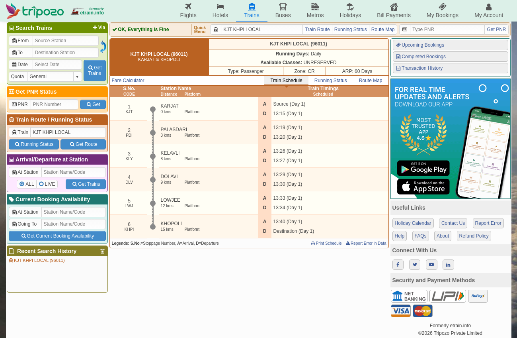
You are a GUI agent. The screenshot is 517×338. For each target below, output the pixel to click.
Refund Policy (474, 236)
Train (20, 132)
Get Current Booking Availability (57, 236)
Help (400, 236)
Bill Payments (394, 10)
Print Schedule (326, 243)
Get (93, 104)
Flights (188, 10)
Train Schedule (286, 80)
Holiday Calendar (413, 223)
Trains (251, 10)
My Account (488, 10)
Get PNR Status (32, 91)
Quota (17, 76)
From (20, 40)
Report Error (488, 223)
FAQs (421, 236)
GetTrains (94, 70)
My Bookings (442, 10)
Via (98, 27)
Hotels (220, 10)
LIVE (50, 184)
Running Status (71, 119)
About (443, 236)
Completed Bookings (420, 56)
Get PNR (496, 29)
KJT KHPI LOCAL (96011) (36, 260)
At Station (25, 172)
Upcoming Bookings (420, 45)
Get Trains (85, 184)
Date (19, 64)
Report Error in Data (365, 243)
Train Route (31, 119)
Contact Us (453, 223)
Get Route (83, 144)
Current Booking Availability (49, 199)
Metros (315, 10)
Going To (24, 224)
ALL (29, 184)
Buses (283, 10)
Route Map (383, 29)
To (17, 52)
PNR (19, 104)
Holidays (350, 10)
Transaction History (419, 68)
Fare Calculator (128, 80)
